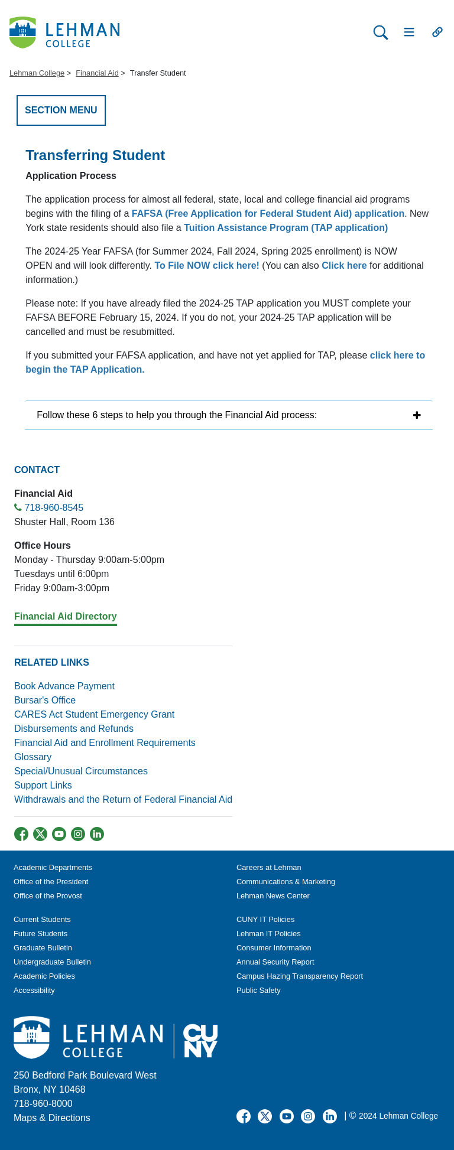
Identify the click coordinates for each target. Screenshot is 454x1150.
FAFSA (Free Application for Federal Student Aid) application (268, 214)
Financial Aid (97, 73)
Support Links (43, 785)
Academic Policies (44, 976)
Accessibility (34, 990)
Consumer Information (274, 947)
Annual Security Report (275, 961)
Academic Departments (53, 867)
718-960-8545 (53, 508)
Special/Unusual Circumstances (81, 771)
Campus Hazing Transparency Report (299, 976)
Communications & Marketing (285, 881)
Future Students (40, 933)
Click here (344, 265)
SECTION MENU (61, 110)
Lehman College (36, 73)
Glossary (32, 757)
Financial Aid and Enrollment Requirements (105, 743)
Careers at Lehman (268, 867)
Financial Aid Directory (65, 616)
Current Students (42, 919)
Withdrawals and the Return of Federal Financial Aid (123, 799)
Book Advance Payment (64, 686)
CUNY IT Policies (265, 919)
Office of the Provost (48, 895)
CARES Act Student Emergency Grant (94, 714)
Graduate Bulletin (43, 947)
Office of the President (51, 881)
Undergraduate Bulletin (52, 961)
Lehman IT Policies (268, 933)
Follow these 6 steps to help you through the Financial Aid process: (177, 415)
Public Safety (258, 990)
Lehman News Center (273, 895)
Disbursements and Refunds (74, 729)
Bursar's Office (45, 700)
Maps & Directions (52, 1118)
